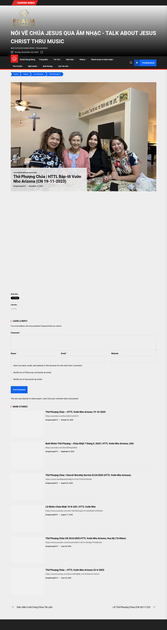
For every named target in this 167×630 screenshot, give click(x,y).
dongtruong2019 (19, 186)
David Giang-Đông (27, 59)
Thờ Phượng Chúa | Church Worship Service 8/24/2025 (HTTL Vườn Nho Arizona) (88, 475)
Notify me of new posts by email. (28, 379)
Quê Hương (48, 66)
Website (114, 353)
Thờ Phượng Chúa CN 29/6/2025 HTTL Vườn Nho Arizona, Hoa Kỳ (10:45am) (86, 538)
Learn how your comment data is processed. (61, 399)
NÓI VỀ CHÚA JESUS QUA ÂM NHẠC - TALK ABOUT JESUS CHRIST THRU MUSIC (83, 37)
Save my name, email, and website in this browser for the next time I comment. (48, 365)
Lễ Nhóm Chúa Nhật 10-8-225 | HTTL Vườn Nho (71, 506)
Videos (83, 59)
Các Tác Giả (64, 66)
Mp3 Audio (33, 66)
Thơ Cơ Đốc (18, 66)
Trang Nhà (44, 59)
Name (14, 353)
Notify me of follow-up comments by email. (33, 372)
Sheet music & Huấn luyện (103, 59)
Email (64, 353)
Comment (16, 333)
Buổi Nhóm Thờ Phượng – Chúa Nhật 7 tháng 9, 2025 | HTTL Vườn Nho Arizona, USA (90, 443)
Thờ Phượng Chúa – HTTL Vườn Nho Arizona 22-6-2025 (75, 570)
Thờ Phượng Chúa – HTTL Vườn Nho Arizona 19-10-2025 (75, 412)
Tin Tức (58, 59)
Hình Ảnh (71, 59)
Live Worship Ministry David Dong (25, 172)
